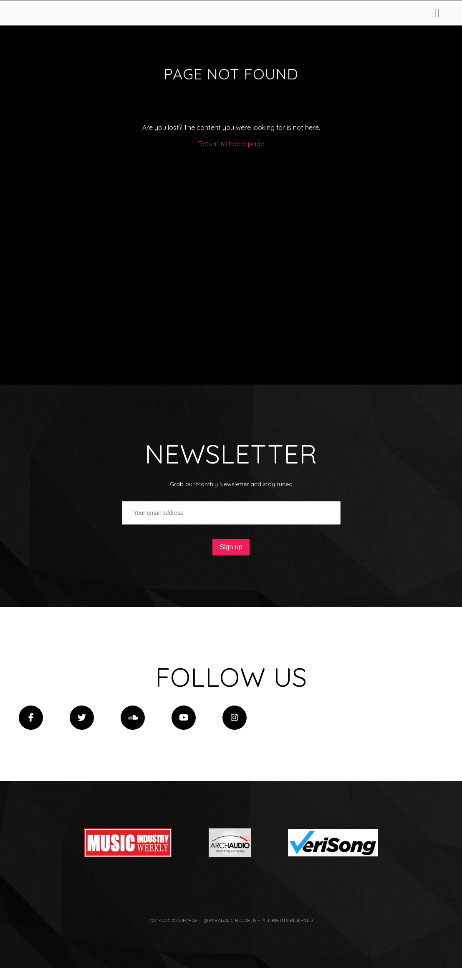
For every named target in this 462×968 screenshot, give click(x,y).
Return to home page (231, 238)
